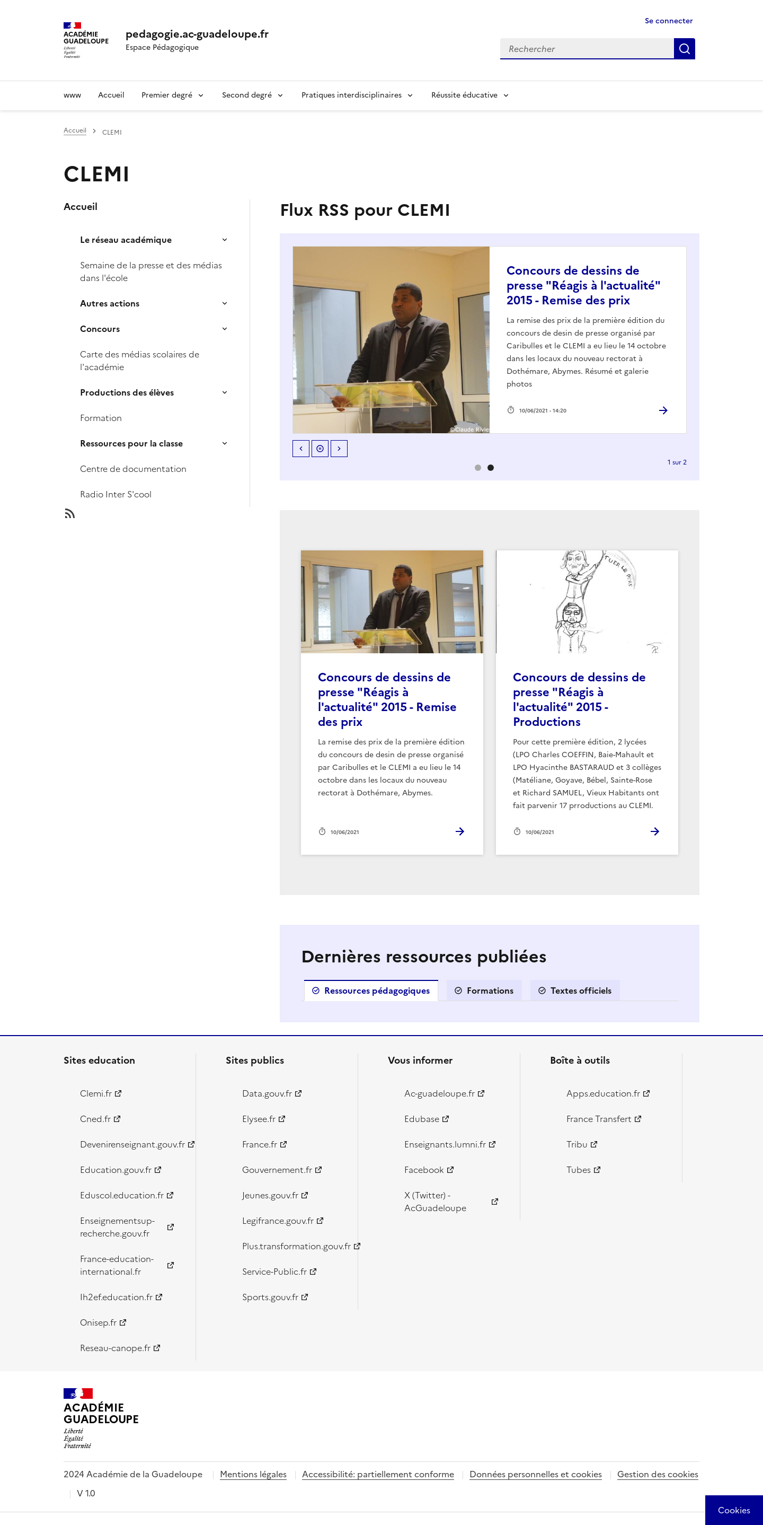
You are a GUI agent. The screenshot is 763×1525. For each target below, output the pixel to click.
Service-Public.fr (274, 1271)
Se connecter (669, 21)
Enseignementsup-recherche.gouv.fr (117, 1227)
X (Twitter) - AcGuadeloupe (435, 1201)
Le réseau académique (126, 239)
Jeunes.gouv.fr (270, 1195)
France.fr (259, 1144)
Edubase (421, 1118)
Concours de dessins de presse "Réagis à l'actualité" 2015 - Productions (579, 700)
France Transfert (599, 1118)
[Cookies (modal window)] (734, 1510)
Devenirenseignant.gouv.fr (131, 1144)
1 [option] (490, 467)
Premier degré (166, 95)
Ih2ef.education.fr (116, 1297)
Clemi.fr (96, 1093)
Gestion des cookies (657, 1474)
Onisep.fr (98, 1322)
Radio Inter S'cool (116, 494)
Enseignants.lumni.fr (445, 1144)
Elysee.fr (259, 1118)
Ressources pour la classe (131, 443)
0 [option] (478, 467)
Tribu (577, 1144)
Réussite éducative (464, 95)
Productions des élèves (127, 392)
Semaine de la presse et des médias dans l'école (151, 271)
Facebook (424, 1169)
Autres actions (109, 303)
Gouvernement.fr (277, 1169)
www (72, 95)
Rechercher (684, 48)
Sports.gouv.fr (270, 1297)
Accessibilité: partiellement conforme (378, 1474)
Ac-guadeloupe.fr (439, 1093)
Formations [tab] (490, 990)
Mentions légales (253, 1474)
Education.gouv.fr (116, 1169)
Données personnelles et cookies (535, 1474)
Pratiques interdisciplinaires (351, 95)
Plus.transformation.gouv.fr (293, 1246)
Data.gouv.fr (267, 1093)
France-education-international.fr (117, 1265)
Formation (101, 417)
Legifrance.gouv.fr (278, 1220)
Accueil (111, 95)
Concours (100, 328)
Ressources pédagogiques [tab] (377, 990)
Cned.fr (95, 1118)
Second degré (247, 95)
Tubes (578, 1169)
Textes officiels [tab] (581, 990)
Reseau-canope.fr (115, 1348)
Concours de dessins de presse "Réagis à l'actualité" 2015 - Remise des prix (583, 285)
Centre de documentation (133, 468)
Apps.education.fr (603, 1093)
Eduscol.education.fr (122, 1195)
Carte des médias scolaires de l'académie (139, 360)
